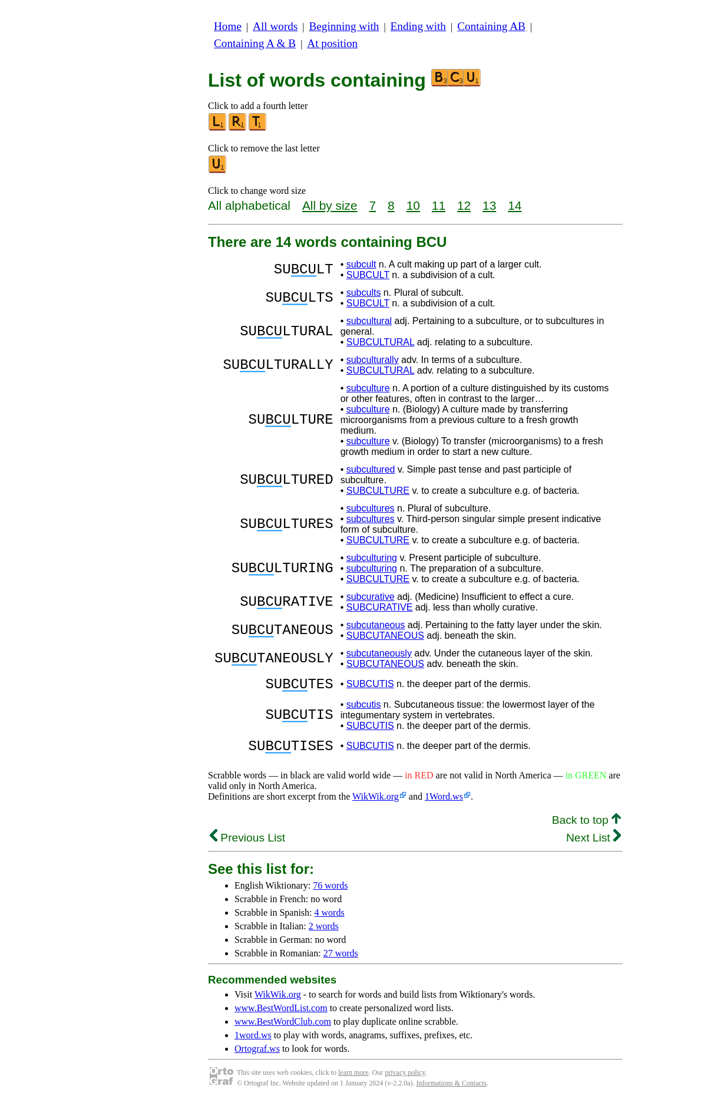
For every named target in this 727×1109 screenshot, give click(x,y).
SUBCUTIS (370, 686)
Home (228, 26)
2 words (324, 933)
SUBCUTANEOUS (385, 636)
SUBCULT (367, 275)
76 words (330, 892)
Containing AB (491, 26)
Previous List (247, 845)
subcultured (370, 469)
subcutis (363, 708)
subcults (363, 293)
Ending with (418, 26)
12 (464, 205)
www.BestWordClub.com (282, 1029)
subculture (368, 388)
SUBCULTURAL (380, 342)
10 (413, 205)
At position (332, 43)
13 (489, 205)
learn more (353, 1079)
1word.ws (253, 1042)
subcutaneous (375, 625)
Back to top (586, 827)
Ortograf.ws (257, 1056)
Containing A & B (255, 43)
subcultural (369, 321)
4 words (330, 920)
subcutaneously (379, 653)
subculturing (371, 558)
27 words (340, 960)
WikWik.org (375, 803)
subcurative (370, 597)
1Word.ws (444, 803)
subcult (361, 264)
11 (438, 205)
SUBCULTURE (377, 491)
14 (514, 205)
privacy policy (405, 1079)
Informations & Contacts (452, 1090)
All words (275, 26)
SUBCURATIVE (379, 607)
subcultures (370, 508)
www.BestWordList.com (281, 1015)
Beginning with (344, 26)
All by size (330, 205)
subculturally (372, 360)
